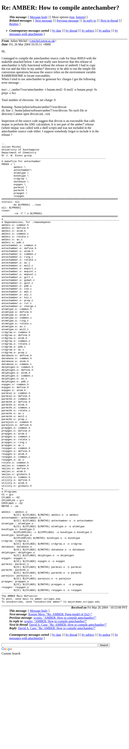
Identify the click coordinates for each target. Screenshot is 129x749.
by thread (71, 30)
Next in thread (109, 20)
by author (104, 30)
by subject (88, 30)
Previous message (68, 20)
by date (56, 30)
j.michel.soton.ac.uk (42, 41)
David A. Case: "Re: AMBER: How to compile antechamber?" (68, 716)
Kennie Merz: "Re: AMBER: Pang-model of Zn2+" (60, 706)
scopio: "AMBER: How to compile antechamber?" (64, 710)
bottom (80, 17)
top (72, 17)
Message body (39, 17)
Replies (14, 24)
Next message (43, 20)
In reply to (89, 20)
